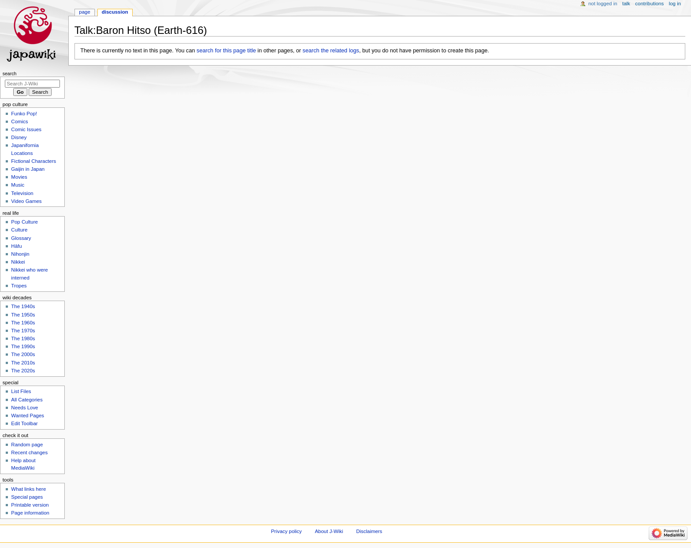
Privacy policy (286, 531)
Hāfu (16, 246)
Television (22, 193)
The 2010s (23, 362)
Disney (18, 137)
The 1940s (23, 306)
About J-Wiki (329, 531)
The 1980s (23, 338)
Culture (19, 229)
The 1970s (23, 330)
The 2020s (23, 370)
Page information (30, 512)
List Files (21, 391)
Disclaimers (369, 531)
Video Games (26, 201)
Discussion (115, 12)
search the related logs (331, 51)
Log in (675, 3)
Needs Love (24, 407)
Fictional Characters (33, 161)
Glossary (21, 238)
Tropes (18, 285)
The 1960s (23, 322)
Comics (19, 121)
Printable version (29, 505)
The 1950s (23, 314)
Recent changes (29, 452)
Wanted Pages (27, 415)
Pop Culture (24, 221)
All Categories (26, 399)
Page (84, 12)
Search (10, 73)
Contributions (649, 3)
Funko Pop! (24, 113)
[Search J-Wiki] (32, 84)
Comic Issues (26, 129)
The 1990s (23, 346)
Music (17, 185)
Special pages (27, 497)
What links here (28, 489)
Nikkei (18, 262)
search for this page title (226, 51)
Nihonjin (20, 254)
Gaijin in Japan (28, 169)
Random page (27, 444)
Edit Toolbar (24, 423)
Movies (19, 177)
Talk (626, 3)
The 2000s (23, 354)
